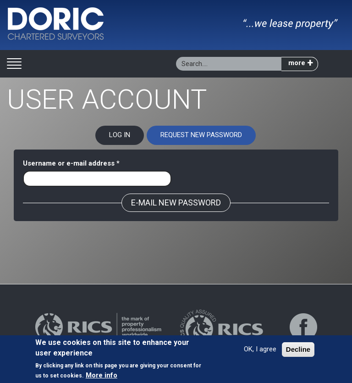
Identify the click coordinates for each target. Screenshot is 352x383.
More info (101, 376)
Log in (119, 135)
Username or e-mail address (71, 163)
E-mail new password (176, 202)
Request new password (208, 137)
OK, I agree (260, 351)
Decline (298, 351)
